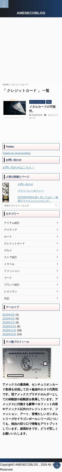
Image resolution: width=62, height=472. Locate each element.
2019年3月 (8, 314)
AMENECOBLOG (31, 13)
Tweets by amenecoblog (16, 153)
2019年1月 (8, 322)
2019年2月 (8, 318)
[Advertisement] (31, 50)
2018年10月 (9, 334)
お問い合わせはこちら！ (18, 167)
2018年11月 (9, 330)
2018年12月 (9, 326)
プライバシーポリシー (31, 190)
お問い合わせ (25, 184)
